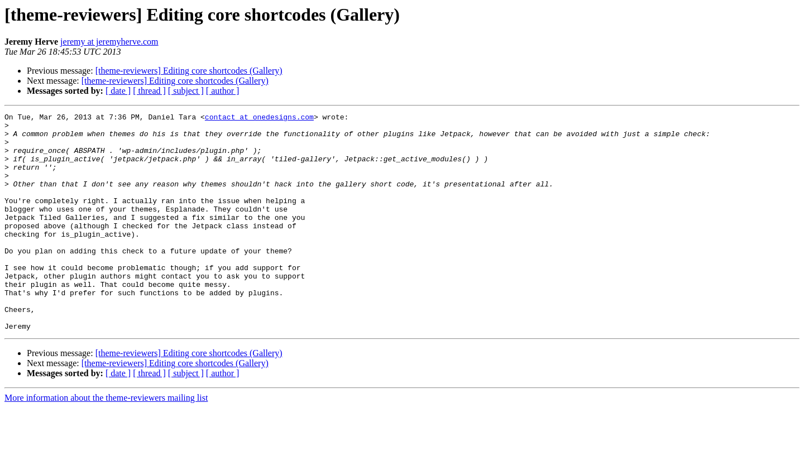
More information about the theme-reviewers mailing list (106, 441)
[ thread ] (149, 90)
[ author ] (223, 90)
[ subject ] (186, 90)
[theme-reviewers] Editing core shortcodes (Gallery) (189, 70)
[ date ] (118, 90)
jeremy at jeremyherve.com (109, 41)
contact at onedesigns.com (259, 118)
